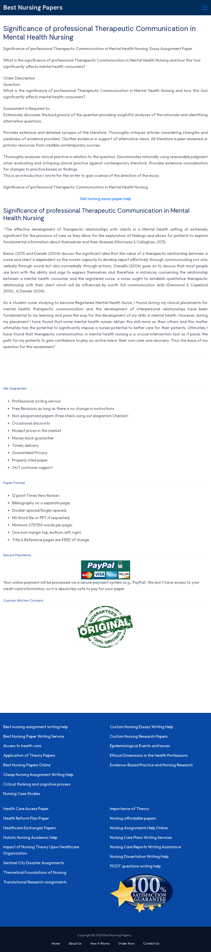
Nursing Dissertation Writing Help (139, 856)
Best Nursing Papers (33, 7)
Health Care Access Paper (26, 808)
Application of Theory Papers (29, 755)
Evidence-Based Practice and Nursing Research (151, 764)
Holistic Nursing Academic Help (30, 837)
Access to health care (22, 745)
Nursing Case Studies (21, 793)
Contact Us (151, 943)
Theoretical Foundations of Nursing (34, 872)
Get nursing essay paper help (105, 198)
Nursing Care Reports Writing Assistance (145, 846)
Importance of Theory (129, 808)
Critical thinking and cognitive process (36, 784)
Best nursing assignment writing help (35, 726)
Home (56, 943)
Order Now (126, 943)
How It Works (100, 943)
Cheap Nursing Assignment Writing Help (38, 774)
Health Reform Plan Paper (26, 818)
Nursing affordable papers (133, 818)
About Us (75, 943)
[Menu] (205, 7)
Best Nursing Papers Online (27, 764)
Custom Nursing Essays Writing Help (141, 726)
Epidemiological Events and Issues (140, 745)
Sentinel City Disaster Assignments (33, 862)
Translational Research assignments (35, 882)
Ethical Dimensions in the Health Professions (149, 755)
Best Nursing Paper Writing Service (33, 736)
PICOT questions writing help (135, 866)
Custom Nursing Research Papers (139, 736)
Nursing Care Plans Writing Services (141, 837)
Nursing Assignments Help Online (139, 827)
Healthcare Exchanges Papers (29, 827)
